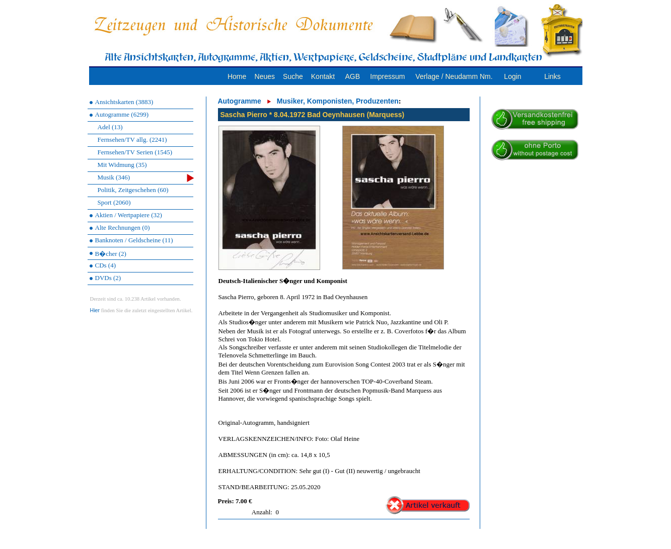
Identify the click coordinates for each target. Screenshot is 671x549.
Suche (293, 76)
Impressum (387, 76)
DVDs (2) (108, 278)
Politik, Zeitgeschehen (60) (133, 190)
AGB (352, 76)
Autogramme (239, 101)
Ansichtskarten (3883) (124, 102)
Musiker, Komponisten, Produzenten (338, 101)
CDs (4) (105, 265)
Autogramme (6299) (122, 114)
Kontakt (323, 76)
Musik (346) (146, 177)
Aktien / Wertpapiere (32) (128, 215)
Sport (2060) (114, 202)
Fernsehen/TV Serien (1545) (135, 152)
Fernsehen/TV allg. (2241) (132, 139)
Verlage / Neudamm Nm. (453, 76)
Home (237, 76)
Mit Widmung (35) (122, 164)
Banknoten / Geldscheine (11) (134, 240)
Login (512, 76)
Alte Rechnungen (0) (122, 227)
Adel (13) (110, 127)
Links (552, 76)
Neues (265, 76)
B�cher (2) (110, 253)
